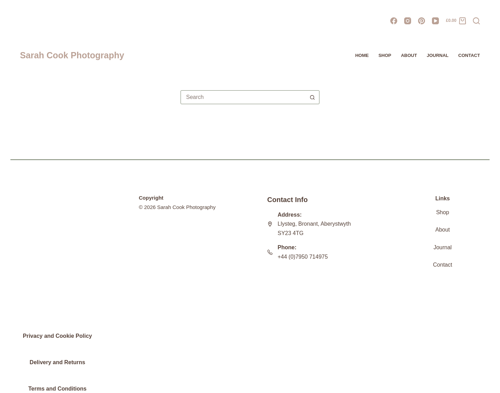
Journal (442, 247)
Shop (384, 55)
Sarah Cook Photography (72, 55)
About (409, 55)
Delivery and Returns (57, 362)
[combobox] (243, 97)
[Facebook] (393, 20)
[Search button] (312, 97)
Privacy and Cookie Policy (57, 336)
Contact (469, 55)
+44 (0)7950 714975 (303, 257)
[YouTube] (435, 20)
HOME (362, 55)
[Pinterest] (421, 20)
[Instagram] (407, 20)
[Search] (476, 20)
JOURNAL (438, 55)
